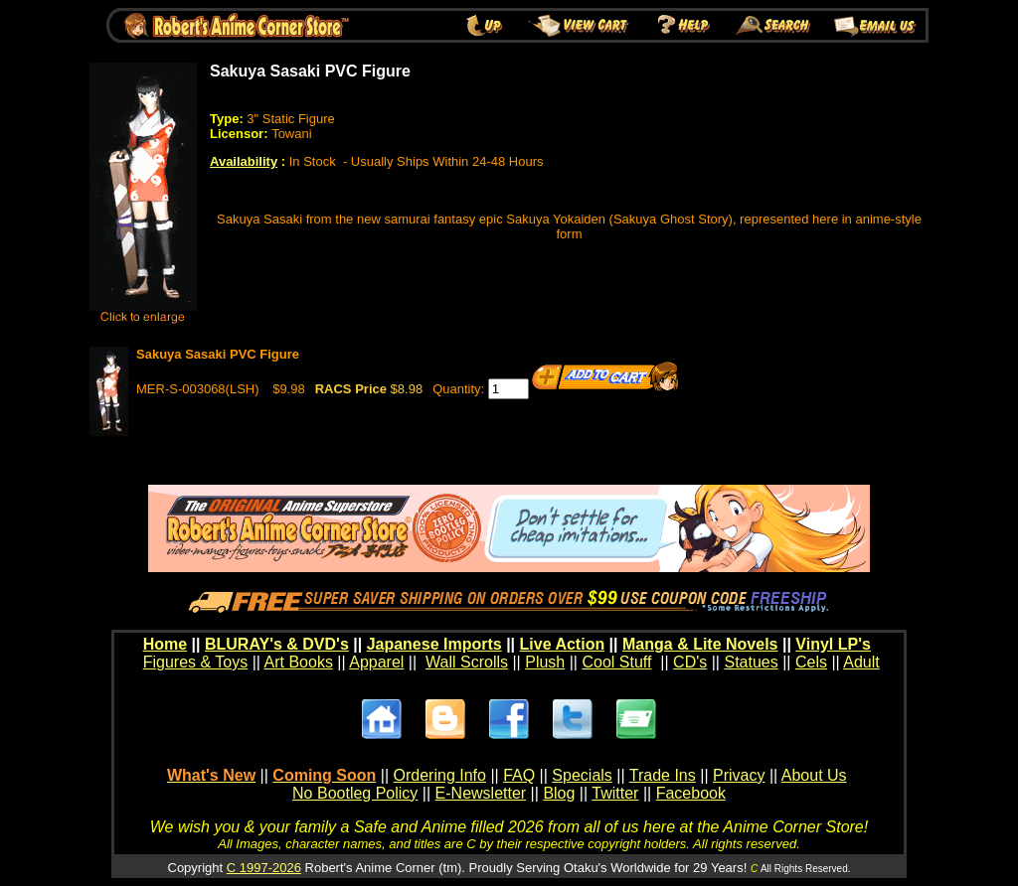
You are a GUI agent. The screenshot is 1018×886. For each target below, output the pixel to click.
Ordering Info (440, 775)
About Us (814, 775)
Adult (861, 662)
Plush (545, 662)
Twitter (615, 793)
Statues (750, 662)
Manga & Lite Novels (699, 644)
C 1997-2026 (264, 867)
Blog (559, 793)
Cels (811, 662)
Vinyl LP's (833, 644)
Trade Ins (662, 775)
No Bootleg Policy (355, 793)
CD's (690, 662)
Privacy (738, 775)
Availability (243, 161)
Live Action (562, 644)
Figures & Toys (196, 662)
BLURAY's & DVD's (277, 644)
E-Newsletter (481, 793)
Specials (581, 775)
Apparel (376, 662)
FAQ (519, 775)
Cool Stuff (616, 662)
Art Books (298, 662)
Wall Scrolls (466, 662)
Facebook (691, 793)
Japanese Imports (434, 644)
